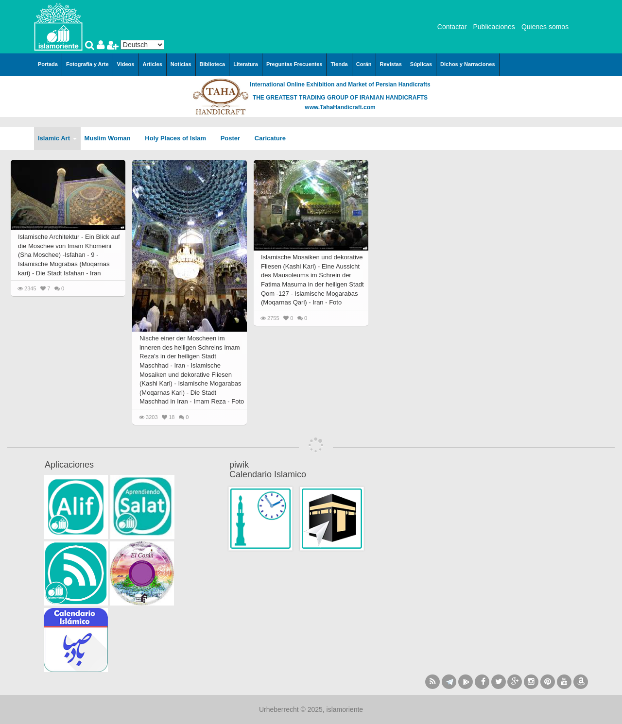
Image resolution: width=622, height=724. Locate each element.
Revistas (391, 64)
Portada (48, 64)
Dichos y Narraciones (467, 64)
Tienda (338, 64)
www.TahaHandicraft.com (340, 107)
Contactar (452, 27)
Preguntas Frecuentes (294, 64)
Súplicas (421, 64)
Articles (152, 64)
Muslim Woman (111, 138)
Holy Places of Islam (178, 138)
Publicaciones (494, 27)
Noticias (181, 64)
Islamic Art (57, 138)
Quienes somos (545, 27)
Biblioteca (212, 64)
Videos (126, 64)
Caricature (270, 138)
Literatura (245, 64)
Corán (364, 64)
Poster (234, 138)
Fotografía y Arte (87, 64)
